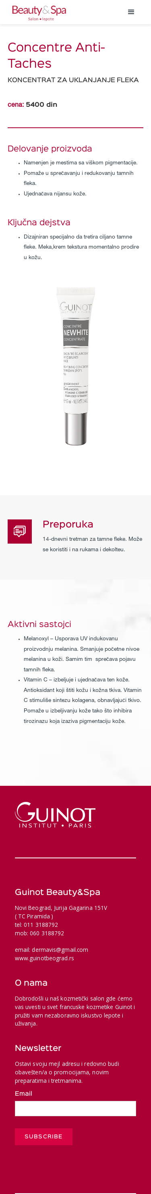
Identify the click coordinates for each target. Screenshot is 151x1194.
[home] (64, 12)
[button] (131, 12)
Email (23, 1094)
